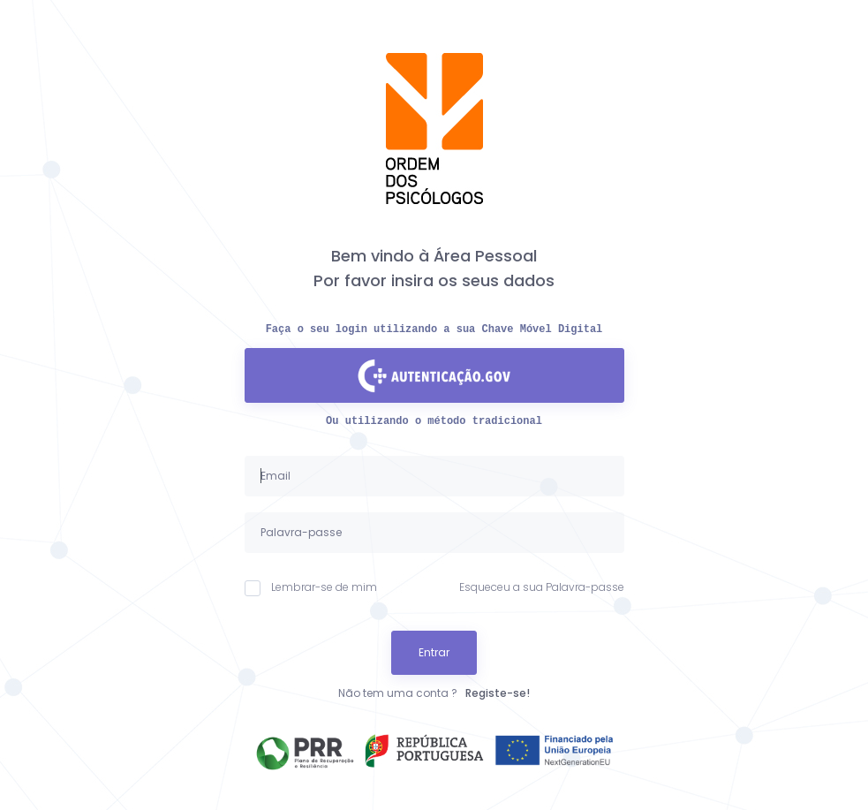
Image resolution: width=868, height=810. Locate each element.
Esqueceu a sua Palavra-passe (541, 586)
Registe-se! (497, 692)
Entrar (434, 652)
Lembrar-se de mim (311, 587)
